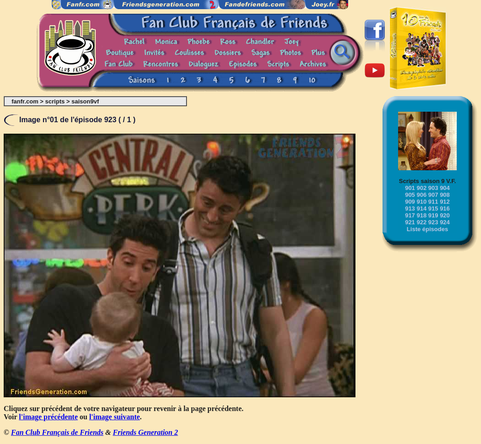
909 (410, 201)
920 (445, 215)
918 (421, 215)
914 (421, 208)
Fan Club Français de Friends (57, 432)
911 (433, 201)
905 (410, 194)
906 (421, 194)
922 (421, 222)
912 (445, 201)
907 (433, 194)
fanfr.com (24, 101)
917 (410, 215)
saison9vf (85, 101)
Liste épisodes (427, 229)
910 (421, 201)
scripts (55, 101)
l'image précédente (48, 417)
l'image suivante (114, 417)
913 (410, 208)
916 (445, 208)
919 (433, 215)
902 (421, 187)
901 (410, 187)
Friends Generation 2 (145, 432)
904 (445, 187)
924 (445, 222)
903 (433, 187)
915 (433, 208)
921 (410, 222)
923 (433, 222)
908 (445, 194)
